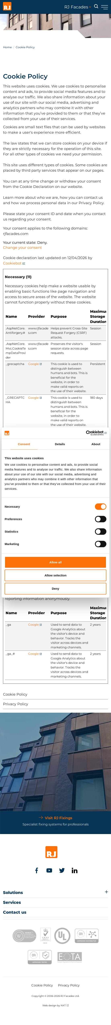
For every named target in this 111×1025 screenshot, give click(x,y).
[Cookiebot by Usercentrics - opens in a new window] (88, 433)
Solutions (13, 892)
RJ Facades (77, 7)
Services (12, 902)
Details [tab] (60, 444)
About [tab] (95, 444)
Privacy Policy (15, 704)
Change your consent (22, 247)
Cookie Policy (15, 694)
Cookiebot (12, 263)
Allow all (55, 562)
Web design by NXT (54, 1005)
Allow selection (55, 575)
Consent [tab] (24, 444)
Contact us (14, 912)
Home (7, 47)
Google (33, 364)
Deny (55, 588)
